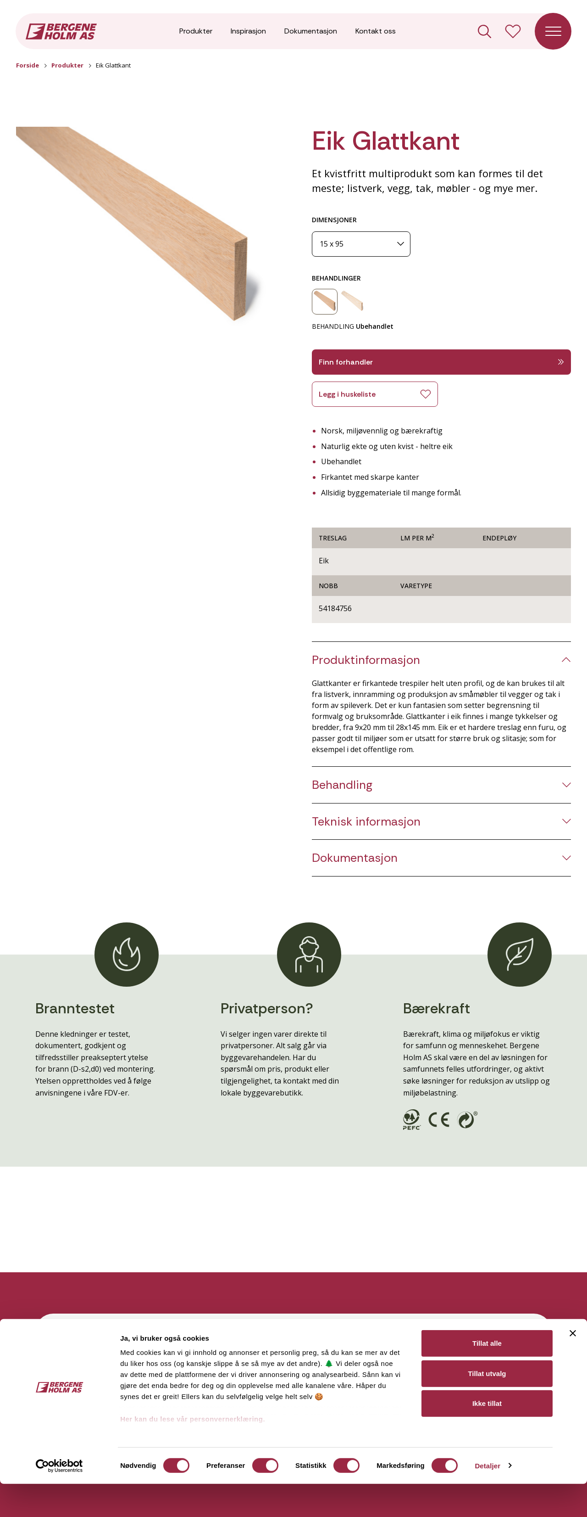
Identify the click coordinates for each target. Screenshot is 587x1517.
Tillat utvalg (487, 1406)
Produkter (195, 32)
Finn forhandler (441, 362)
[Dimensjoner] (361, 244)
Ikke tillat (487, 1437)
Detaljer (487, 1499)
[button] (145, 232)
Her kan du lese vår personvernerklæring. (192, 1452)
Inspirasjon (248, 32)
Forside (27, 65)
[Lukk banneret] (573, 1367)
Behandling (342, 785)
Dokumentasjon (310, 32)
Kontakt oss (375, 32)
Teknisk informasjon (366, 821)
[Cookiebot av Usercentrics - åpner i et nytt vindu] (59, 1499)
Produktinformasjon (366, 660)
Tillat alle (487, 1377)
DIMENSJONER (334, 219)
